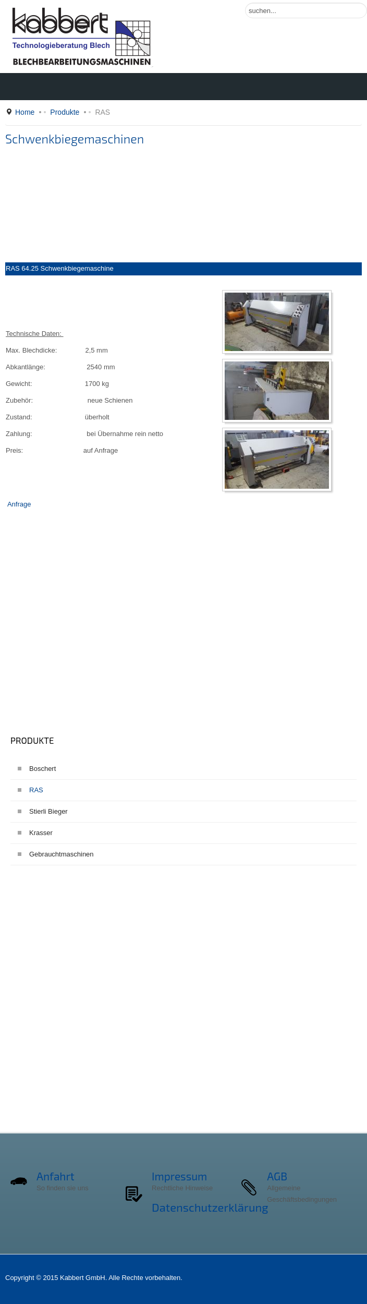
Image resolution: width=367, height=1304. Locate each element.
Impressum (179, 1175)
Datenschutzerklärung (210, 1207)
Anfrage (19, 504)
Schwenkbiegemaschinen (74, 138)
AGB (277, 1175)
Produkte (64, 112)
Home (24, 112)
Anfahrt (55, 1175)
